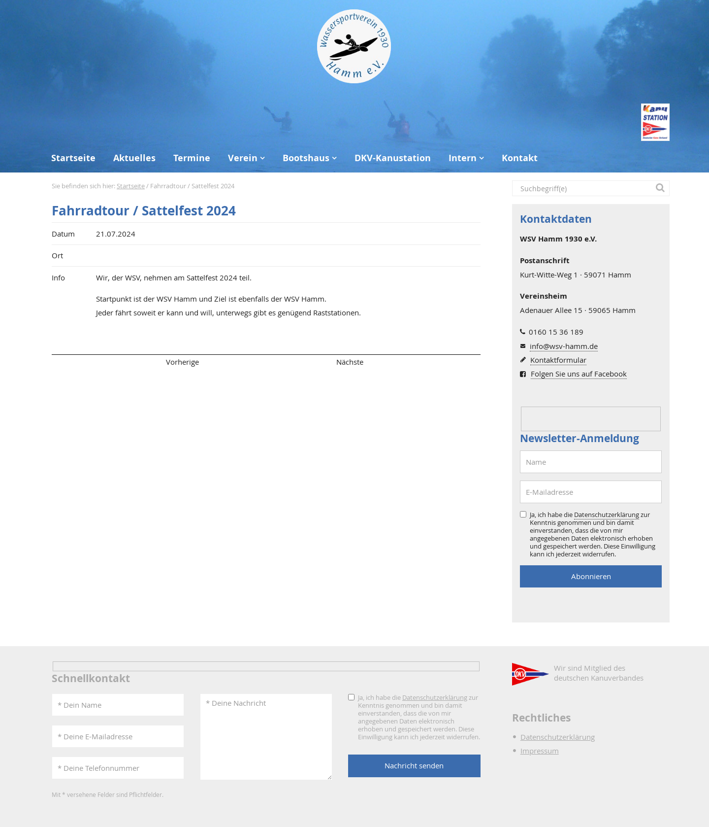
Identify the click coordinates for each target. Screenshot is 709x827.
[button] (662, 188)
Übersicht (266, 362)
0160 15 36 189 (556, 332)
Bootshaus (306, 158)
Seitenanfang (80, 362)
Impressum (539, 751)
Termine (191, 158)
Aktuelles (134, 158)
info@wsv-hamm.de (564, 346)
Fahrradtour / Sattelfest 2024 (144, 210)
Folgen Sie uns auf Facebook (579, 374)
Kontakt (520, 158)
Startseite (73, 158)
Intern (463, 158)
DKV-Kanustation (392, 158)
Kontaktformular (558, 360)
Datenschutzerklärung (606, 514)
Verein (243, 158)
